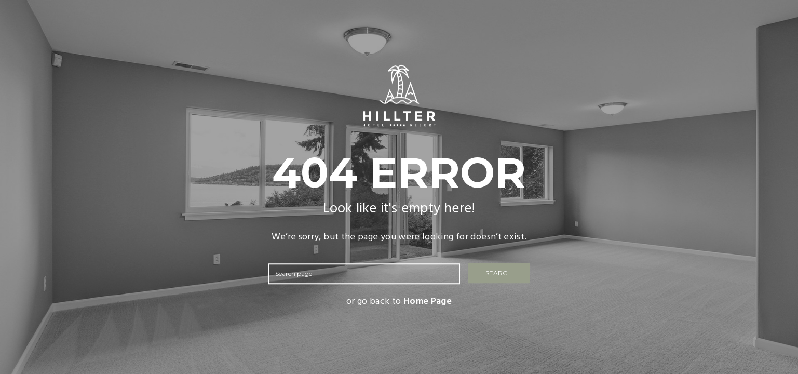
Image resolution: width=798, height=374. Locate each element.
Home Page (427, 301)
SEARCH (498, 273)
